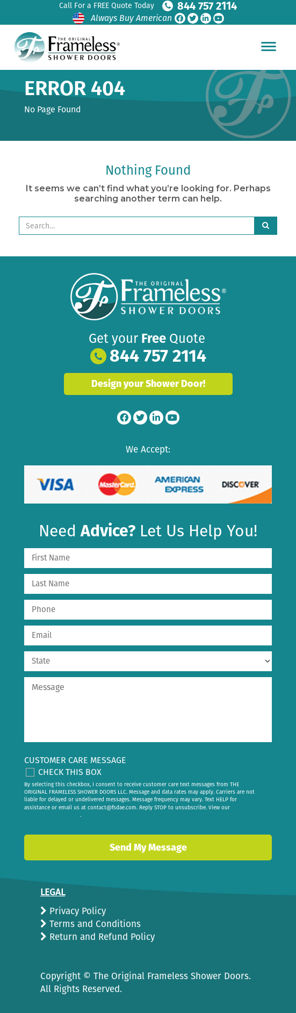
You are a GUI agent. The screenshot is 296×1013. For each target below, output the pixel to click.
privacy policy (63, 815)
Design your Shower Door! (148, 384)
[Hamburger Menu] (269, 46)
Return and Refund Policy (101, 937)
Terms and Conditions (94, 924)
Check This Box (70, 772)
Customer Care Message (75, 760)
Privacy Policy (76, 911)
